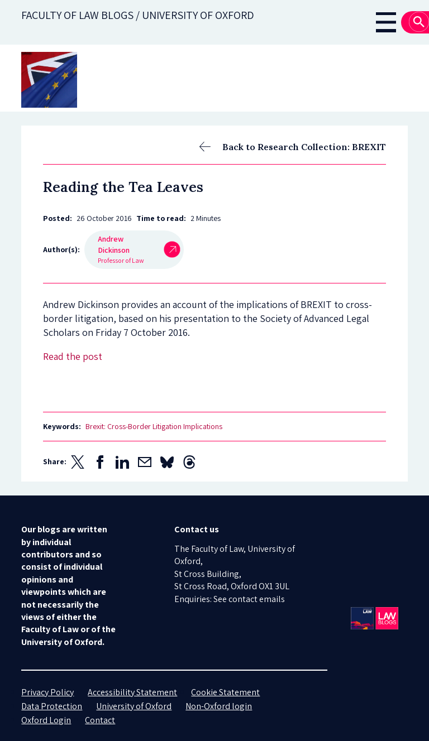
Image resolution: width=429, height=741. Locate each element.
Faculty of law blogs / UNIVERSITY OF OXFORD (137, 15)
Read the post (72, 356)
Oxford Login (46, 720)
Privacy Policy (47, 692)
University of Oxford (133, 706)
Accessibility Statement (132, 692)
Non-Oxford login (218, 706)
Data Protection (51, 706)
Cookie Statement (225, 692)
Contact (100, 720)
